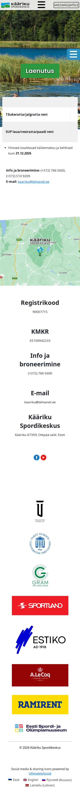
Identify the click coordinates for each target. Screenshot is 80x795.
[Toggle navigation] (41, 5)
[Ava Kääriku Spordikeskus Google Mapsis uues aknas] (40, 250)
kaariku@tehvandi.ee (33, 181)
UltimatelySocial (40, 773)
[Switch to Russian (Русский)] (57, 780)
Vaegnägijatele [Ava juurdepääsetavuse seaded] (66, 5)
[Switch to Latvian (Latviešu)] (40, 785)
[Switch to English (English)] (30, 780)
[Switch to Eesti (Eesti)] (13, 780)
